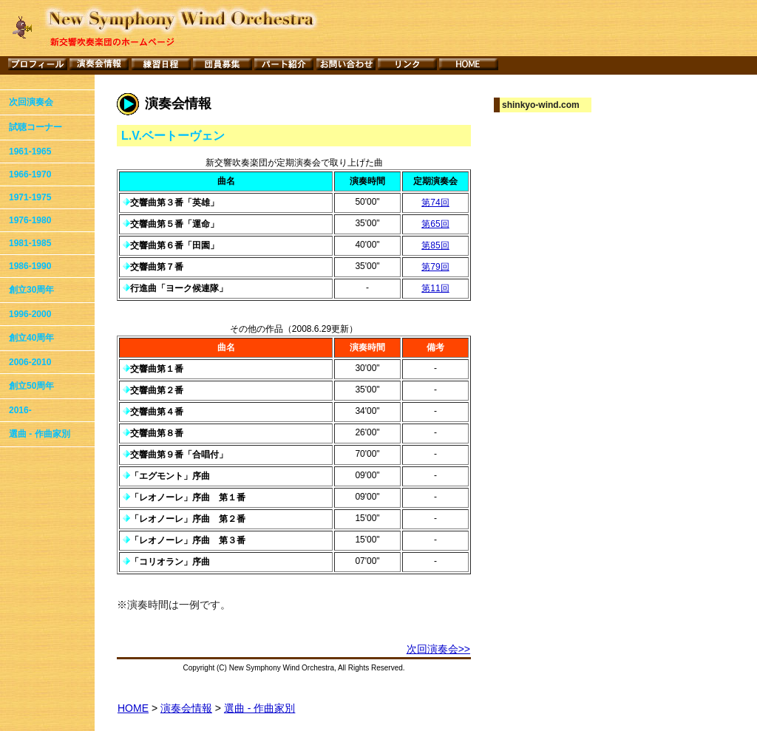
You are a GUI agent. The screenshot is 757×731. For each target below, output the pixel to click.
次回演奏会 (31, 102)
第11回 (435, 288)
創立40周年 (31, 338)
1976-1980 (30, 220)
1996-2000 (30, 314)
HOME (133, 708)
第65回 (435, 224)
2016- (20, 410)
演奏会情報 (186, 708)
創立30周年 (31, 290)
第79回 (435, 267)
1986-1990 (30, 266)
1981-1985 (30, 243)
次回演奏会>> (438, 649)
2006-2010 (30, 362)
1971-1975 (30, 197)
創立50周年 (31, 386)
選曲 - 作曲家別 (39, 434)
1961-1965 (30, 151)
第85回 (435, 245)
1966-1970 (30, 174)
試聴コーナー (35, 127)
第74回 (435, 202)
